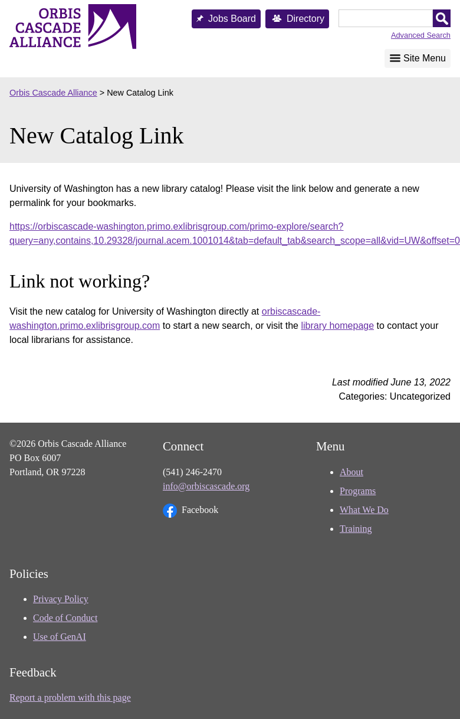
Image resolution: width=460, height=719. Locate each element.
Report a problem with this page (70, 697)
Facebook (190, 511)
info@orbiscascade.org (206, 486)
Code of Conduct (65, 618)
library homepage (337, 326)
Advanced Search (421, 35)
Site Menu (424, 58)
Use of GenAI (59, 637)
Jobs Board (232, 19)
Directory (305, 19)
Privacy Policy (60, 599)
